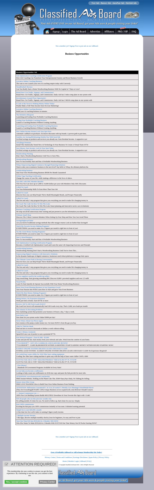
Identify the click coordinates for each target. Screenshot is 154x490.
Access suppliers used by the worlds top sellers (32, 276)
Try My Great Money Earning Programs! (30, 232)
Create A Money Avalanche (26, 332)
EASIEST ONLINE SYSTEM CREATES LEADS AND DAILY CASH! (41, 349)
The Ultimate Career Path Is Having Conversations (34, 260)
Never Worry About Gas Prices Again (29, 321)
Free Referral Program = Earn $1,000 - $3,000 (32, 337)
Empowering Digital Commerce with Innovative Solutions (37, 254)
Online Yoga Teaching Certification (28, 176)
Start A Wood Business (24, 237)
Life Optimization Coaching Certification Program (34, 76)
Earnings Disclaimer (80, 457)
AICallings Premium (23, 143)
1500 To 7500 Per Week (24, 326)
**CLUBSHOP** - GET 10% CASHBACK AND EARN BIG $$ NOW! (42, 343)
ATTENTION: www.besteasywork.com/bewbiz (33, 376)
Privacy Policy (104, 457)
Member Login (73, 461)
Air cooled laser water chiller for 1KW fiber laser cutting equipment (40, 354)
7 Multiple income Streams (25, 415)
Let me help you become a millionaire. (29, 371)
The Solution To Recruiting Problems (29, 310)
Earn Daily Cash (22, 315)
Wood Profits (21, 282)
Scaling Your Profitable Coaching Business (31, 120)
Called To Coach (22, 187)
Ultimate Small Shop (23, 215)
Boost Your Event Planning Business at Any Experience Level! (38, 287)
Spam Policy (93, 457)
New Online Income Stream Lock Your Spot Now (33, 131)
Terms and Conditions (64, 457)
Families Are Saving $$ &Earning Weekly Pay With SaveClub (38, 137)
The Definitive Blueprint (25, 115)
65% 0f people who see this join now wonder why (34, 399)
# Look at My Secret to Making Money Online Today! (35, 104)
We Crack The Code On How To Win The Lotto (33, 204)
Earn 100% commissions (25, 404)
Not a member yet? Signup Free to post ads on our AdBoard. (77, 46)
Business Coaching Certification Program (31, 209)
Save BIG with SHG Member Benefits (29, 182)
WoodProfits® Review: (24, 87)
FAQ (89, 461)
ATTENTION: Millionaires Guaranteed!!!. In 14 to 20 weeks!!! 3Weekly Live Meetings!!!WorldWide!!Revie (55, 388)
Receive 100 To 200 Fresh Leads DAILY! (31, 304)
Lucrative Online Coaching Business (29, 81)
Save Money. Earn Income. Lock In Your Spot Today (35, 148)
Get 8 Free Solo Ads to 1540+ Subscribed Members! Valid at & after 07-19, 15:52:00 (46, 360)
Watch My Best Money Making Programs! (31, 293)
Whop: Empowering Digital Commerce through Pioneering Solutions (40, 165)
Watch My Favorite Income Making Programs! (32, 226)
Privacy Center (50, 457)
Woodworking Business (24, 159)
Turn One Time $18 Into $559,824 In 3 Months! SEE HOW (37, 421)
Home (65, 461)
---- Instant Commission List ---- (27, 393)
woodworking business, (24, 248)
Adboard (83, 461)
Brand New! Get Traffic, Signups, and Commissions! (35, 92)
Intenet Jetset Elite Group (25, 382)
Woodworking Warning (24, 154)
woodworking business (24, 170)
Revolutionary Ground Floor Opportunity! (31, 98)
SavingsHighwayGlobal (24, 221)
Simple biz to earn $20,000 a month (29, 410)
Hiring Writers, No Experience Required (30, 298)
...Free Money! (21, 365)
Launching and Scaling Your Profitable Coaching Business (37, 126)
